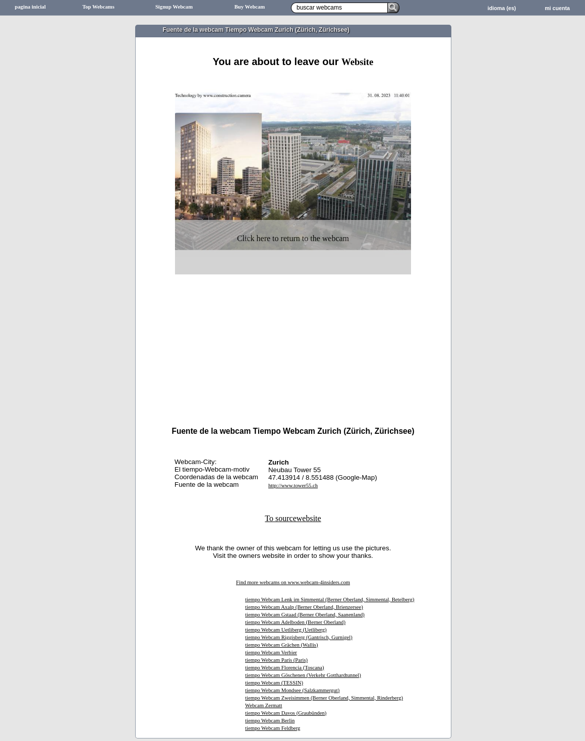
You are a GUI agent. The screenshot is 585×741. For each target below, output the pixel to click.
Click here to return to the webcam (293, 238)
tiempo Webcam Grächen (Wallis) (281, 645)
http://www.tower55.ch (293, 485)
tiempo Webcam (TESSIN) (274, 683)
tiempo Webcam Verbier (271, 652)
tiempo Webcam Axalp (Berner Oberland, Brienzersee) (304, 607)
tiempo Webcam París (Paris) (276, 660)
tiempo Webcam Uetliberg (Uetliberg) (286, 630)
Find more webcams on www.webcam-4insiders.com (293, 582)
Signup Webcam (174, 7)
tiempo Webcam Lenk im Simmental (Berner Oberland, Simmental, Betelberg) (330, 599)
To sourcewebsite (293, 518)
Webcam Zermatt (263, 705)
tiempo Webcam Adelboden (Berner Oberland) (295, 622)
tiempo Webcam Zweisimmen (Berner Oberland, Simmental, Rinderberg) (324, 698)
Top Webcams (98, 7)
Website (357, 61)
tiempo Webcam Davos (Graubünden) (285, 713)
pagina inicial (30, 7)
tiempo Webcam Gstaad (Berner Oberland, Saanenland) (305, 614)
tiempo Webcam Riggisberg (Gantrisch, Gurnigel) (299, 637)
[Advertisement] (293, 331)
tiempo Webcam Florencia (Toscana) (284, 667)
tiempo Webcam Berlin (270, 720)
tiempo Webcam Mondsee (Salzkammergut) (292, 690)
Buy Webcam (250, 7)
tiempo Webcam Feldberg (272, 728)
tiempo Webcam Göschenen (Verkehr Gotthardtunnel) (303, 675)
